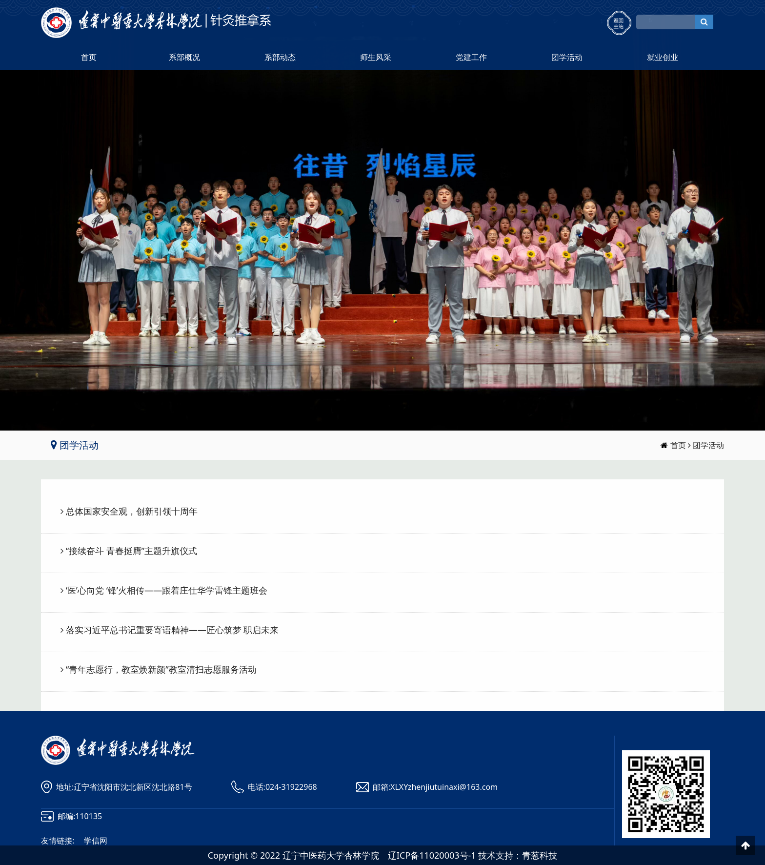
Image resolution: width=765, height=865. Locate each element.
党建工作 (471, 57)
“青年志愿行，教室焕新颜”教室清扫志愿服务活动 (161, 669)
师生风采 (375, 57)
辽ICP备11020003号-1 (432, 855)
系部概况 (184, 57)
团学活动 (567, 57)
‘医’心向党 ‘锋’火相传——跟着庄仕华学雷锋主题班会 (166, 590)
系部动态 (280, 57)
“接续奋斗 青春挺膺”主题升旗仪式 (132, 550)
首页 (89, 57)
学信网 (95, 840)
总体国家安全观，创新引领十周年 (132, 511)
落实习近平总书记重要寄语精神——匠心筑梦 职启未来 (172, 630)
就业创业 (662, 57)
